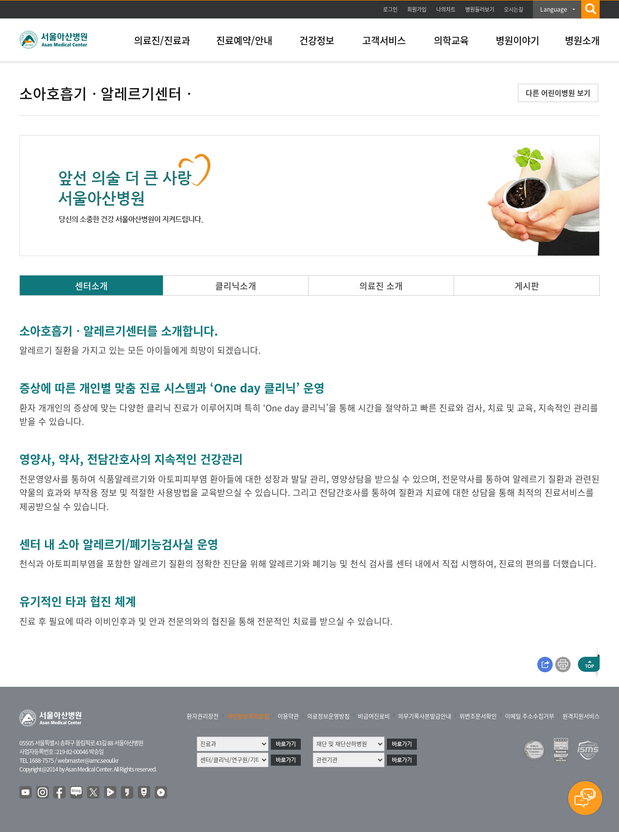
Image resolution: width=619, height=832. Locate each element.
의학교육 (451, 40)
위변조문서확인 (478, 716)
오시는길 (513, 9)
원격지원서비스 (581, 716)
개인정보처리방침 (248, 716)
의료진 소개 (381, 285)
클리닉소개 (235, 285)
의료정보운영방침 (328, 716)
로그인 (390, 9)
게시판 (527, 285)
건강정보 (316, 40)
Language (553, 9)
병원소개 (582, 40)
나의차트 (446, 9)
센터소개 (91, 285)
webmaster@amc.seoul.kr (88, 760)
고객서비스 (384, 40)
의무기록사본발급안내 (424, 716)
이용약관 (288, 716)
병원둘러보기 (479, 9)
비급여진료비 (374, 716)
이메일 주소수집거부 (529, 716)
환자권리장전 (203, 716)
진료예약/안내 (244, 40)
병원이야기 (517, 40)
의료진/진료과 (162, 40)
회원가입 (417, 9)
